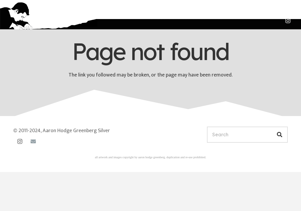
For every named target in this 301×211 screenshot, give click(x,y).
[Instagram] (287, 21)
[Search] (247, 135)
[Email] (33, 141)
